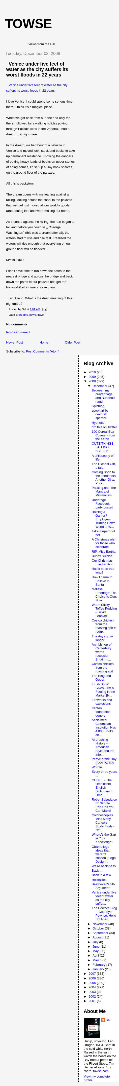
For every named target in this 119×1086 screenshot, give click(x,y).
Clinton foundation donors (101, 711)
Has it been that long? (103, 570)
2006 (93, 978)
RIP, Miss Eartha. (104, 551)
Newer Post (14, 342)
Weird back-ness (104, 866)
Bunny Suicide (102, 556)
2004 (93, 987)
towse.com (101, 1071)
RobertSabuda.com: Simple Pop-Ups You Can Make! (104, 805)
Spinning (98, 406)
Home (44, 342)
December (100, 386)
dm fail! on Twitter (104, 427)
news (33, 314)
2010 (93, 372)
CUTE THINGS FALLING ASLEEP (103, 447)
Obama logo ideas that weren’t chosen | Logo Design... (104, 854)
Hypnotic (98, 423)
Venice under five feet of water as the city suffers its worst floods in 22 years (37, 69)
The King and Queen (101, 677)
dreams (23, 314)
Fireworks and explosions (102, 701)
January (98, 969)
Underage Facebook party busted (102, 503)
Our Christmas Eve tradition (102, 562)
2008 (93, 381)
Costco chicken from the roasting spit (103, 667)
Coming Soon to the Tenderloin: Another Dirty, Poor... (104, 477)
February (99, 965)
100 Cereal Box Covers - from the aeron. (103, 435)
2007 (93, 973)
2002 (93, 996)
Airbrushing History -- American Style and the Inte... (103, 747)
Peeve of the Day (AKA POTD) (104, 761)
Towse (28, 23)
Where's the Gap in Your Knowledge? (104, 838)
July (95, 942)
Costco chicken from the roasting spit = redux (104, 626)
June (96, 946)
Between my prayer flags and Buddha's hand (103, 395)
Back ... (97, 870)
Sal (108, 1020)
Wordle (97, 767)
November (100, 924)
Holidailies (99, 880)
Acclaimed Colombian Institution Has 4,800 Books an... (104, 727)
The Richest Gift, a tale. (104, 465)
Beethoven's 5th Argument (103, 886)
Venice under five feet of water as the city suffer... (104, 898)
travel (40, 314)
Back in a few (101, 875)
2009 (93, 377)
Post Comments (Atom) (43, 351)
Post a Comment (18, 332)
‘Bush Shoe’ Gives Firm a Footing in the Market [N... (103, 689)
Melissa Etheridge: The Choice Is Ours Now (104, 594)
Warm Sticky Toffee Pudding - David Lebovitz (104, 610)
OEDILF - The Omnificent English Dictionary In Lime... (102, 787)
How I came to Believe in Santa (102, 580)
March (97, 960)
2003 (93, 992)
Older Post (72, 342)
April (96, 955)
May (95, 951)
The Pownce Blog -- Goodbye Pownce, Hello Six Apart (104, 913)
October (98, 928)
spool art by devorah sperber (100, 414)
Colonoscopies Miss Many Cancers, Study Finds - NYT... (103, 822)
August (97, 937)
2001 (93, 1001)
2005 (93, 983)
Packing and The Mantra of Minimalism (104, 491)
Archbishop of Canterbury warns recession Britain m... (102, 652)
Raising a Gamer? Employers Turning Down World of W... (103, 519)
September (100, 933)
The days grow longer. (102, 638)
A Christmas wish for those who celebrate (104, 543)
